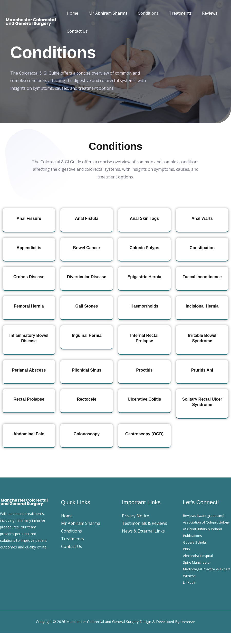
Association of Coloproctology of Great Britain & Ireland (203, 529)
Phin (186, 555)
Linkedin (190, 589)
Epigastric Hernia (144, 277)
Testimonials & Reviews (144, 523)
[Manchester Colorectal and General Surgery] (30, 21)
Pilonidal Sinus (86, 370)
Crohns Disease (28, 277)
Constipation (202, 248)
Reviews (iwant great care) (205, 515)
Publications (193, 542)
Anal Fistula (86, 218)
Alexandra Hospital (198, 562)
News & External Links (143, 531)
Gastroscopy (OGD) (144, 434)
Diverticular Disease (86, 277)
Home (71, 13)
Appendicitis (28, 248)
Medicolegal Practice (200, 575)
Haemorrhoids (144, 306)
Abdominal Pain (28, 434)
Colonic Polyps (144, 248)
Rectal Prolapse (28, 399)
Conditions (143, 13)
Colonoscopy (87, 434)
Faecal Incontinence (202, 277)
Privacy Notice (135, 516)
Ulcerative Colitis (144, 399)
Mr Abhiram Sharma (104, 13)
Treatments (173, 13)
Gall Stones (86, 306)
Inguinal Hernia (87, 335)
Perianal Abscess (29, 370)
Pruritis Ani (202, 370)
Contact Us (76, 31)
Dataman (188, 628)
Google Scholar (195, 548)
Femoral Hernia (29, 306)
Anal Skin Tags (144, 218)
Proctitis (144, 370)
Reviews (200, 13)
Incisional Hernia (202, 306)
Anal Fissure (28, 218)
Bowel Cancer (86, 248)
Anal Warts (202, 218)
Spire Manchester (197, 568)
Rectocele (87, 399)
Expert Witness (195, 582)
